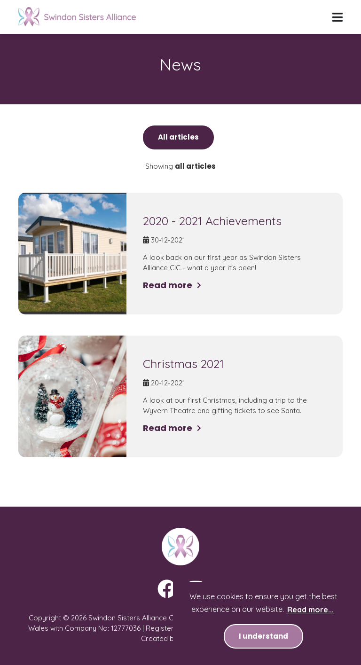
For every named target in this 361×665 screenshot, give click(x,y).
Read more (167, 285)
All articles (178, 137)
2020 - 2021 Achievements (212, 220)
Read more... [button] (310, 609)
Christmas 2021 (183, 363)
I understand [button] (263, 636)
